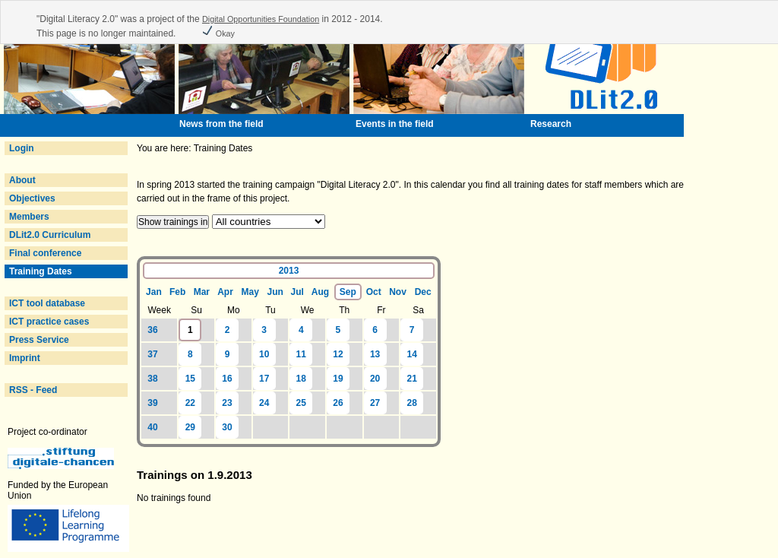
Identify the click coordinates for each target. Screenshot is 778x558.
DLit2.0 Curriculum (49, 235)
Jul (296, 292)
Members (29, 216)
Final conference (45, 253)
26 (338, 403)
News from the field (221, 124)
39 (152, 403)
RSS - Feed (33, 390)
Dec (423, 292)
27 (375, 403)
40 (152, 427)
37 (152, 354)
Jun (275, 292)
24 (264, 403)
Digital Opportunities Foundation (260, 19)
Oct (373, 292)
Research (550, 124)
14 (412, 354)
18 (301, 378)
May (249, 292)
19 (338, 378)
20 (375, 378)
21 (412, 378)
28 (412, 403)
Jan (154, 292)
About (22, 180)
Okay (218, 33)
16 (227, 378)
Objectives (32, 198)
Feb (177, 292)
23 (227, 403)
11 (301, 354)
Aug (320, 292)
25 (301, 403)
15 (190, 378)
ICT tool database (47, 303)
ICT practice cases (49, 321)
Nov (397, 292)
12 (338, 354)
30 (227, 427)
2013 (289, 270)
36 (152, 330)
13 (375, 354)
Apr (225, 292)
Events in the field (395, 124)
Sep (348, 292)
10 (264, 354)
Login (21, 148)
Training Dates (40, 271)
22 (190, 403)
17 (264, 378)
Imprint (24, 358)
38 (152, 378)
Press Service (39, 339)
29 (190, 427)
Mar (202, 292)
